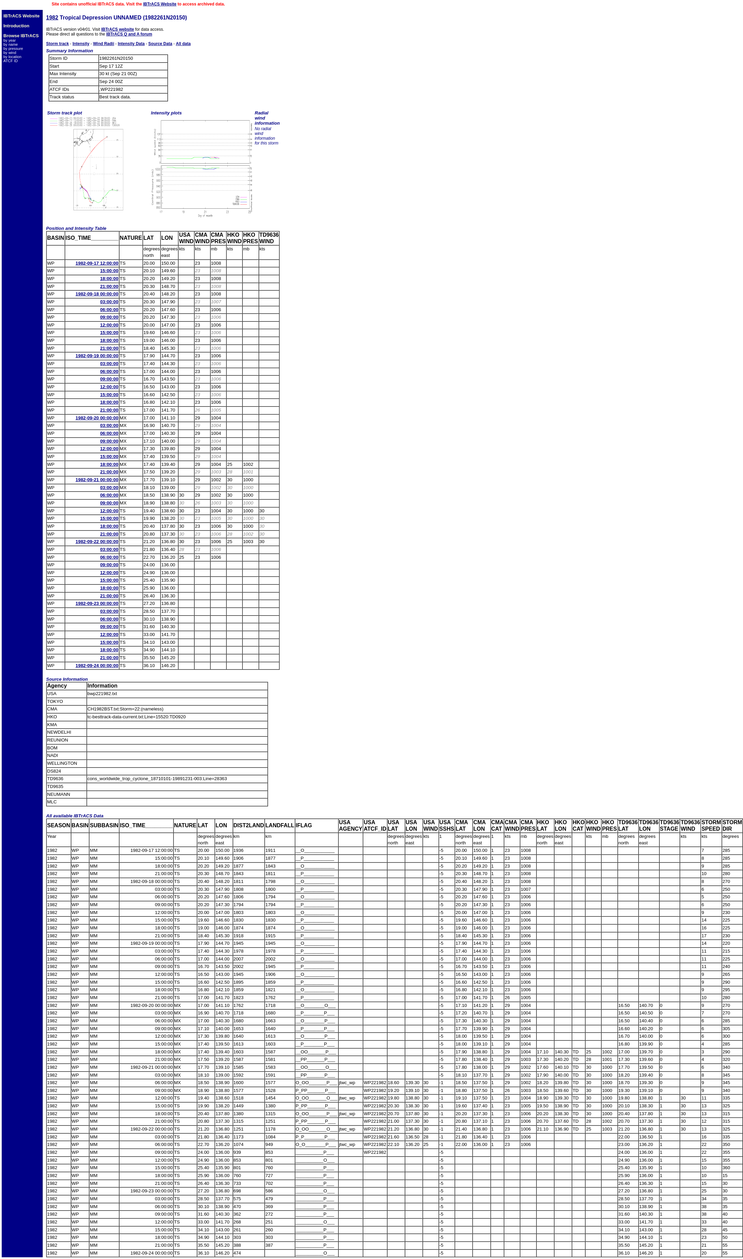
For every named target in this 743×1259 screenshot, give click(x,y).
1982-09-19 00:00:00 (96, 355)
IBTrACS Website (160, 4)
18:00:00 (109, 278)
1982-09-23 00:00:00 (96, 603)
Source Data (160, 43)
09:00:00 (109, 317)
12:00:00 (109, 325)
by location (12, 57)
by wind (9, 53)
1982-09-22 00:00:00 (96, 541)
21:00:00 (109, 286)
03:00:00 (109, 301)
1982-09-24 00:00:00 (96, 665)
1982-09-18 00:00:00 (96, 293)
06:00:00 (109, 309)
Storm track (57, 43)
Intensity (80, 43)
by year (9, 40)
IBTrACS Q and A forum (129, 34)
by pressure (13, 48)
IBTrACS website (117, 29)
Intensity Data (131, 43)
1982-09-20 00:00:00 (96, 417)
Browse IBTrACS (21, 35)
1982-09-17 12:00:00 (96, 263)
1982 (52, 17)
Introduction (16, 25)
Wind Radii (103, 43)
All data (183, 43)
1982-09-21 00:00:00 (96, 479)
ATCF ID (10, 61)
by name (10, 44)
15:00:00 (109, 270)
